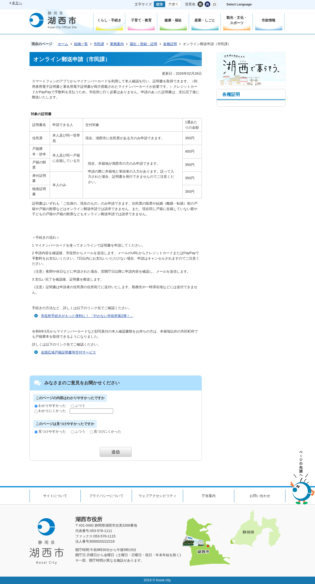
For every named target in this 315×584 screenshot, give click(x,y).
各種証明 (170, 44)
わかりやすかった (50, 405)
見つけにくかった (105, 431)
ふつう (78, 405)
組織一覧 (81, 44)
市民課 (99, 44)
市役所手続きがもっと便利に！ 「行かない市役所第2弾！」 (87, 316)
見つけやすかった (50, 431)
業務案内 (117, 44)
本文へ (17, 3)
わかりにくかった (50, 411)
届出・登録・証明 (143, 44)
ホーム (63, 44)
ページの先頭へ (302, 477)
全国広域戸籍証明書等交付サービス (68, 352)
